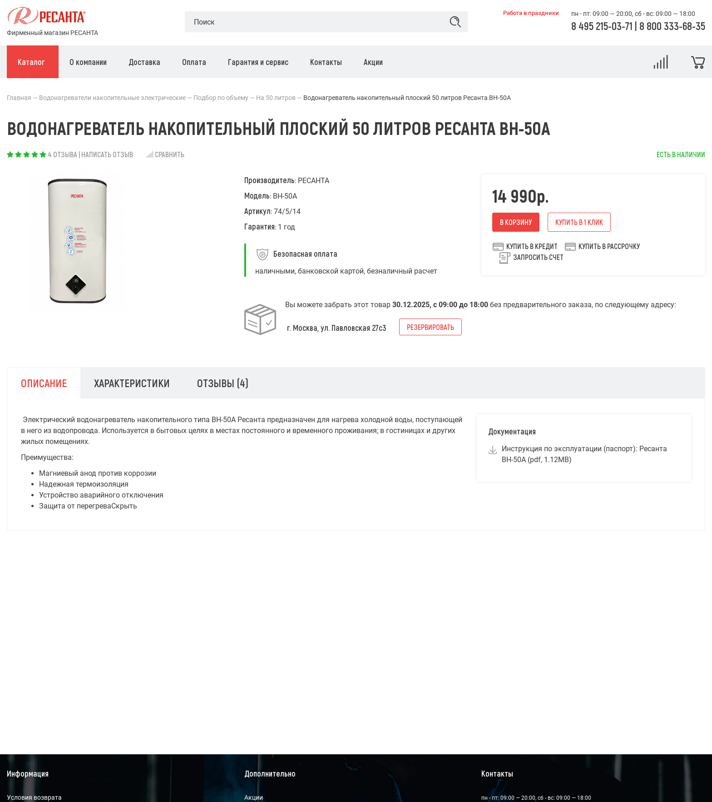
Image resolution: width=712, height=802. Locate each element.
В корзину (516, 222)
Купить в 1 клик (579, 222)
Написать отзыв (107, 154)
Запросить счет (538, 257)
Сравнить (165, 154)
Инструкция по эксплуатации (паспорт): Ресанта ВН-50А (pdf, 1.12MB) (584, 454)
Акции (253, 797)
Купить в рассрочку (602, 246)
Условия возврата (34, 797)
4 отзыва (62, 154)
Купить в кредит (525, 246)
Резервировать (430, 327)
